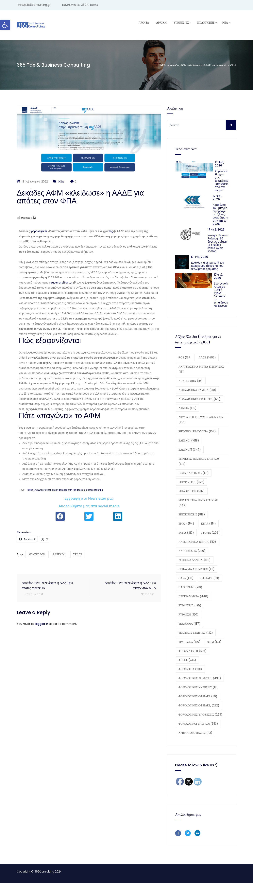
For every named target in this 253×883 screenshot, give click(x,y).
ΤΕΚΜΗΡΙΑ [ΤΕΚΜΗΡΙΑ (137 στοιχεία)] (189, 624)
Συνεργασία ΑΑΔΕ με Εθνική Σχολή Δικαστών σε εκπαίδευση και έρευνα (221, 295)
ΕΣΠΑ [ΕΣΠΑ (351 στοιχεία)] (208, 524)
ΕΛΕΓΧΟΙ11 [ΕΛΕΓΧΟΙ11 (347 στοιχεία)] (189, 450)
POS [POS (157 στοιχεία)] (185, 357)
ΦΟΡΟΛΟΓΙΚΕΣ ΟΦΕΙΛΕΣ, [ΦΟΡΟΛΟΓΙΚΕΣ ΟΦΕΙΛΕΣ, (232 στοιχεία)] (198, 705)
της (111, 231)
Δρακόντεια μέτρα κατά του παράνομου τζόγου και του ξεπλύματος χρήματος (207, 266)
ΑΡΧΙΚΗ (161, 23)
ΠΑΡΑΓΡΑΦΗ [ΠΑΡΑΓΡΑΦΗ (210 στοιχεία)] (190, 587)
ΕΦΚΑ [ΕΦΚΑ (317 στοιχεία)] (186, 533)
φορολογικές (39, 231)
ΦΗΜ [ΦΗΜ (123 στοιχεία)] (214, 642)
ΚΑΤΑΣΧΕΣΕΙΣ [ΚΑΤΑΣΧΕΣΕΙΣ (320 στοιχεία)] (191, 551)
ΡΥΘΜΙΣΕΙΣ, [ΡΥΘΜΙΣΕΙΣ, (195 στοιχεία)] (189, 605)
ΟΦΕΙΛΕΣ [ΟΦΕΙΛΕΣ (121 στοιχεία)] (209, 578)
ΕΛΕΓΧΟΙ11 (59, 554)
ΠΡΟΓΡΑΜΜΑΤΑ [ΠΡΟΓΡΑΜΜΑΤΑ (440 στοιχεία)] (193, 596)
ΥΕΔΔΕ (77, 554)
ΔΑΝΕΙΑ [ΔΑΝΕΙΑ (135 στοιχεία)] (187, 408)
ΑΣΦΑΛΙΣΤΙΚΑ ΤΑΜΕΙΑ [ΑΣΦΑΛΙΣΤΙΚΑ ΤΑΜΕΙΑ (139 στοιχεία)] (197, 390)
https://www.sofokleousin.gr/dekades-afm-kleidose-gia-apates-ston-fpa (65, 490)
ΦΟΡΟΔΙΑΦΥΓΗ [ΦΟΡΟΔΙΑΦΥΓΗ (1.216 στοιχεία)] (192, 651)
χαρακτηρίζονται (61, 282)
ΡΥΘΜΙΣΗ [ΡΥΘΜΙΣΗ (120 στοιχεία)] (188, 614)
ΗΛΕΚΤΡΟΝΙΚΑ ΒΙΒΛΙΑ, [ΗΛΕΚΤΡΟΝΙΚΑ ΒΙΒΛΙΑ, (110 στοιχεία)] (197, 542)
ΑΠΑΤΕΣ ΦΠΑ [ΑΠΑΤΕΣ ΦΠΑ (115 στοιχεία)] (190, 381)
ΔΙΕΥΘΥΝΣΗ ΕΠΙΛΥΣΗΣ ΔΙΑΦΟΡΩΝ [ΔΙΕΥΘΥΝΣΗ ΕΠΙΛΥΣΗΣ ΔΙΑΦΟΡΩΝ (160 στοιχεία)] (200, 419)
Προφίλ (144, 23)
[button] (5, 25)
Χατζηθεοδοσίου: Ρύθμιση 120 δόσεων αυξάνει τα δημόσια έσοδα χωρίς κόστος (218, 243)
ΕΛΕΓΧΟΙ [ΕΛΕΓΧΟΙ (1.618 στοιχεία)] (188, 440)
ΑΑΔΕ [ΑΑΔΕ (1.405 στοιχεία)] (207, 357)
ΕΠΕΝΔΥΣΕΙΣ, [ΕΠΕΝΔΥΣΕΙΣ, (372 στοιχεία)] (191, 482)
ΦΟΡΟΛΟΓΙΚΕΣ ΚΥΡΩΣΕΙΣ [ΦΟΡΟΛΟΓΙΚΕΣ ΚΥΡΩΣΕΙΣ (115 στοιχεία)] (198, 687)
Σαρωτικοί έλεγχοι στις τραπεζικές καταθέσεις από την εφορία (221, 180)
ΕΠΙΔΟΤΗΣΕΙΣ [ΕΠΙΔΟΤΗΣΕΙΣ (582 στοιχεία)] (191, 491)
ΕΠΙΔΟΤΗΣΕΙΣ (205, 23)
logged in (41, 624)
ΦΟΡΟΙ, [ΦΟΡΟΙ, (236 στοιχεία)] (187, 660)
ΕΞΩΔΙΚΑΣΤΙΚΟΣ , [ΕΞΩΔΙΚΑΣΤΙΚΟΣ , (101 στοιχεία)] (193, 473)
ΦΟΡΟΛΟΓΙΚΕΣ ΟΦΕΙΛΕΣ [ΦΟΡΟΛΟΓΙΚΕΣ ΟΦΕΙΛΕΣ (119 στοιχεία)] (197, 696)
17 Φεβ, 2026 (219, 163)
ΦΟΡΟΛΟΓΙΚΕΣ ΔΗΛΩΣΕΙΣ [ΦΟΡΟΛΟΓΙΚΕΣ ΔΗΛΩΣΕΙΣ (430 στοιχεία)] (199, 678)
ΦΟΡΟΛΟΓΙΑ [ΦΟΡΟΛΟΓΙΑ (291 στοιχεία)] (190, 669)
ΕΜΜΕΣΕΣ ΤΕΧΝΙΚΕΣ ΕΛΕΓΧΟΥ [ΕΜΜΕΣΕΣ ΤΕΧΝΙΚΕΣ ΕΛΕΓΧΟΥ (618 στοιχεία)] (199, 461)
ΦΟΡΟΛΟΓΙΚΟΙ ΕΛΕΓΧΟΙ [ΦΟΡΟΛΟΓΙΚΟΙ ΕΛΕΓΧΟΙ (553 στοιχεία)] (198, 724)
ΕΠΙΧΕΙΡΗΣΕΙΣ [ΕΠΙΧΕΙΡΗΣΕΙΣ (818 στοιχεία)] (191, 514)
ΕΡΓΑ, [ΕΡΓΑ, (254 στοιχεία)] (186, 524)
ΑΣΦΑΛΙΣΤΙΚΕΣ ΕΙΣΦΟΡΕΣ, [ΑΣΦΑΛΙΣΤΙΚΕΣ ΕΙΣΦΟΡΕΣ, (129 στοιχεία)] (199, 399)
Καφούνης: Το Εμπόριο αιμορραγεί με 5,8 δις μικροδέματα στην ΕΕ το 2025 (220, 214)
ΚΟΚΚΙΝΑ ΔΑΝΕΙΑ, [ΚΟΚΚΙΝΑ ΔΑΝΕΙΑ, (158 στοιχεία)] (194, 560)
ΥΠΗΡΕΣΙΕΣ (181, 23)
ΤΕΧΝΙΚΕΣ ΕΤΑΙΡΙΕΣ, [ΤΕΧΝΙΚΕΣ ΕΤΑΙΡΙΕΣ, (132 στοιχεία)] (195, 633)
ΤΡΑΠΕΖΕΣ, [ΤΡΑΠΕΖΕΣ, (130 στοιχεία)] (189, 642)
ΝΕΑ (225, 23)
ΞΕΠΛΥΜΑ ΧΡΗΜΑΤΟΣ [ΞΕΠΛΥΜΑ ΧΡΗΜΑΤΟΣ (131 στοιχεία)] (196, 569)
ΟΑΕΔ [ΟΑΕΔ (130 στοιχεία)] (186, 578)
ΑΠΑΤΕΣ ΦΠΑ (37, 554)
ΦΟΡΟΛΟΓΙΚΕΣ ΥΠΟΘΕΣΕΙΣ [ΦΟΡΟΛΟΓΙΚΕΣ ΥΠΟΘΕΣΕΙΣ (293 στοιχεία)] (200, 715)
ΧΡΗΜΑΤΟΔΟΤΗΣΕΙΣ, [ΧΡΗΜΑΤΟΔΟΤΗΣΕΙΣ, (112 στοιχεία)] (195, 733)
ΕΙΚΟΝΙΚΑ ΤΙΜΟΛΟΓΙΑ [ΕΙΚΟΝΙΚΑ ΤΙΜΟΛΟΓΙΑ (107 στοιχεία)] (197, 431)
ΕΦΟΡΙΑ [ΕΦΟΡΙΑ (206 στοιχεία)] (210, 533)
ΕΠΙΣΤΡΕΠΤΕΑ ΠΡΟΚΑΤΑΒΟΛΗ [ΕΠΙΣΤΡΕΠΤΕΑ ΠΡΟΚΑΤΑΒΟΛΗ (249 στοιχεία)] (198, 502)
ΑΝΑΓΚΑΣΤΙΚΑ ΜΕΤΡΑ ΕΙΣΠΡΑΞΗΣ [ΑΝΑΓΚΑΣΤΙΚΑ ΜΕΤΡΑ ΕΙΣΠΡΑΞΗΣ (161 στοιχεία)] (201, 369)
